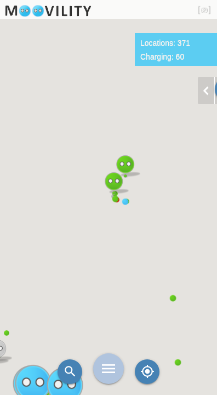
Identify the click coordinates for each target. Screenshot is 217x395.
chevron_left (206, 90)
